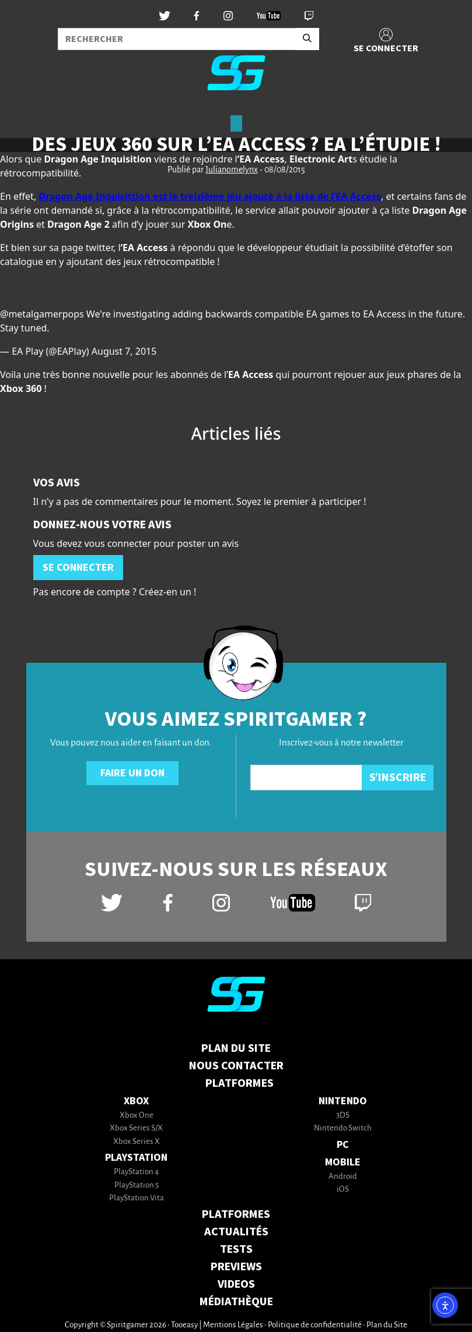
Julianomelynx (231, 170)
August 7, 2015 (124, 351)
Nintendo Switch (343, 1128)
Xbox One (136, 1115)
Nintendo (343, 1101)
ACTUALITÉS (236, 1232)
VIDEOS (236, 1284)
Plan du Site (236, 1048)
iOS (343, 1189)
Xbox (136, 1101)
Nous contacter (236, 1066)
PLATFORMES (236, 1214)
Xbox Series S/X (136, 1128)
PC (343, 1144)
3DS (342, 1115)
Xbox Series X (136, 1141)
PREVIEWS (236, 1267)
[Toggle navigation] (24, 118)
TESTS (236, 1249)
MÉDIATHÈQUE (236, 1302)
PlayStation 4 (136, 1172)
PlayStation (136, 1157)
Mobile (343, 1162)
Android (342, 1176)
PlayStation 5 (136, 1185)
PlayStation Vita (136, 1198)
